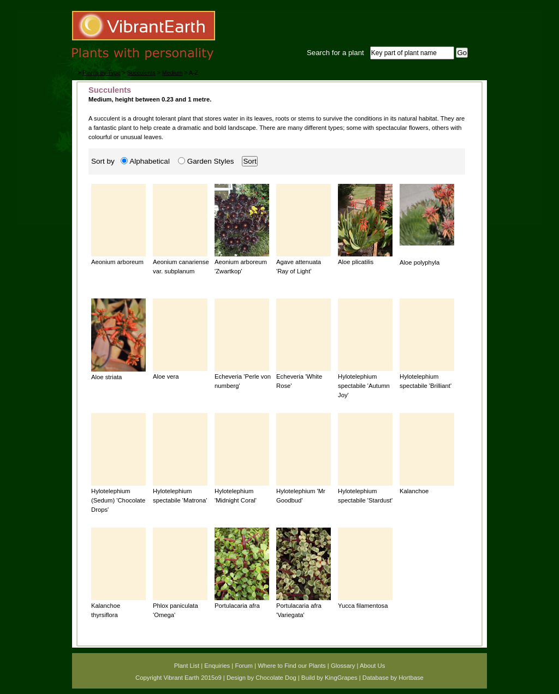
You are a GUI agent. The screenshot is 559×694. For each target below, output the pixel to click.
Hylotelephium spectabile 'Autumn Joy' (364, 386)
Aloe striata (106, 377)
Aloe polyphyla (419, 262)
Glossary (343, 665)
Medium (172, 72)
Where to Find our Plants (292, 665)
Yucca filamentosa (363, 605)
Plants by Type (101, 72)
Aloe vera (166, 376)
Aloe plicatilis (355, 262)
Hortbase (411, 677)
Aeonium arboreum (117, 262)
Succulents (141, 72)
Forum (244, 665)
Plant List (186, 665)
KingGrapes (341, 677)
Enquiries (217, 665)
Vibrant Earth (181, 677)
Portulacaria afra (237, 605)
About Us (372, 665)
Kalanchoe (414, 491)
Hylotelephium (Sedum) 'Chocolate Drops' (118, 500)
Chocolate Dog (275, 677)
